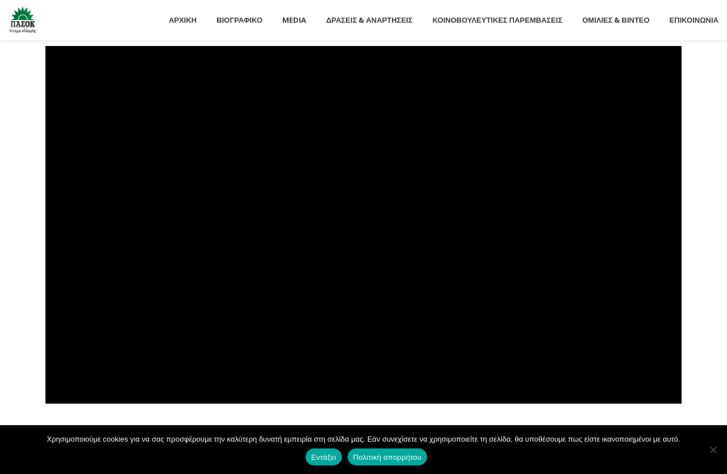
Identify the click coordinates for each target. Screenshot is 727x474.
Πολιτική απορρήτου (387, 457)
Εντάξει (323, 457)
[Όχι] (712, 449)
